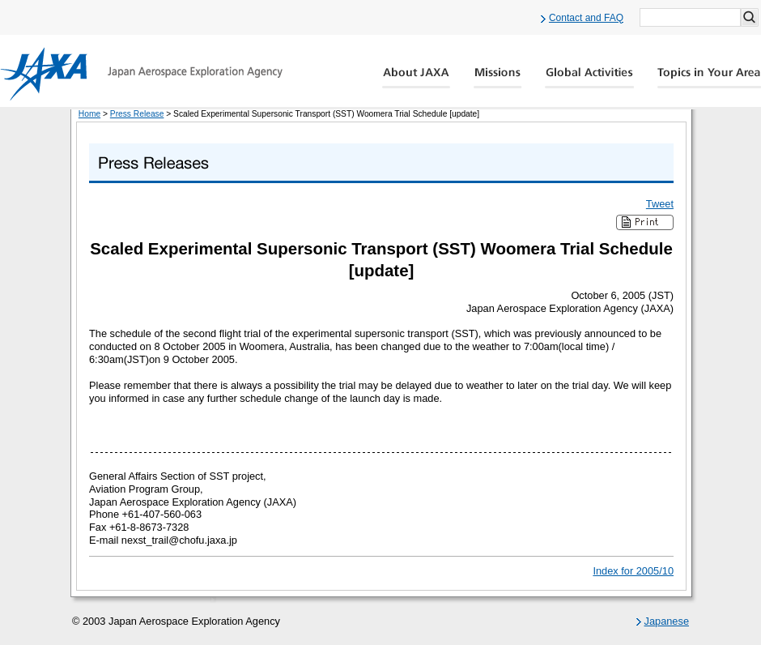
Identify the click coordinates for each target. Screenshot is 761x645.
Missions (498, 77)
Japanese (667, 621)
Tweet (660, 204)
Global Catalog (709, 77)
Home (89, 113)
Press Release (137, 113)
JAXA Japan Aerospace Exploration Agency (141, 73)
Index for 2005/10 (633, 571)
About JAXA (416, 77)
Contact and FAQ (586, 17)
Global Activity (589, 77)
